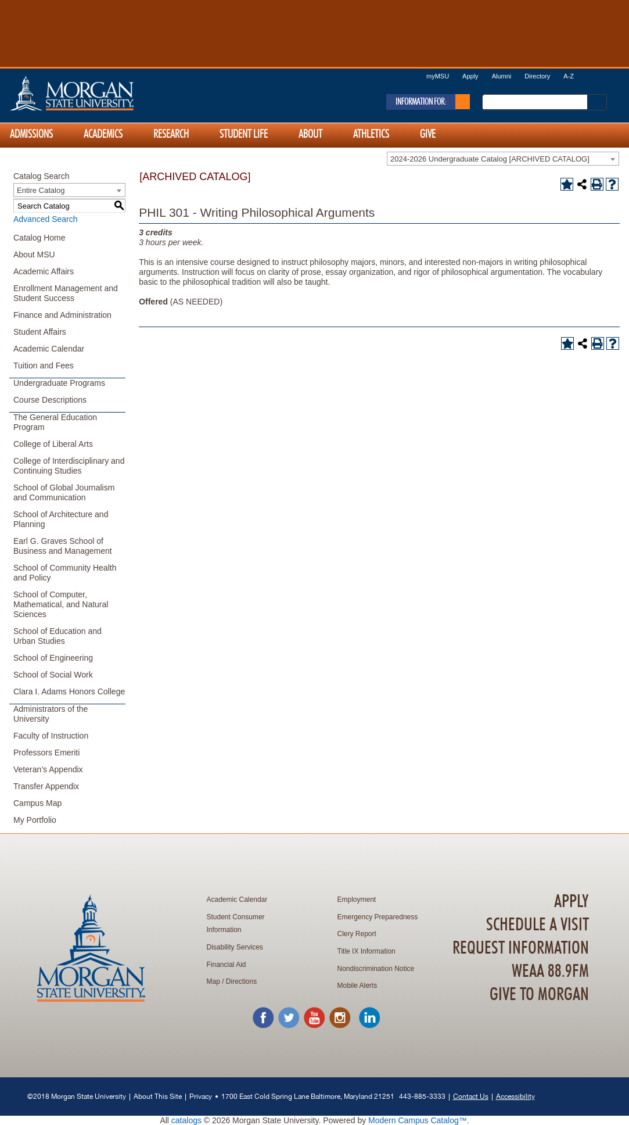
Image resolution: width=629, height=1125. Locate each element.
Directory (537, 76)
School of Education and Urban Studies (57, 636)
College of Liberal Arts (53, 444)
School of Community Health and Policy (64, 572)
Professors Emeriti (46, 752)
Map (213, 981)
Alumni (502, 76)
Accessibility (515, 1096)
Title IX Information (366, 951)
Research (171, 134)
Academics (103, 134)
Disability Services (235, 947)
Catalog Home (39, 237)
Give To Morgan (539, 995)
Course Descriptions (50, 399)
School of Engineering (53, 657)
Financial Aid (226, 965)
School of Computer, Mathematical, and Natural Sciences (60, 604)
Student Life (244, 134)
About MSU (34, 254)
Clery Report (356, 934)
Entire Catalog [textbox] (40, 190)
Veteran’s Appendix (48, 769)
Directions (241, 981)
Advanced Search (45, 219)
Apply (470, 76)
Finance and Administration (62, 315)
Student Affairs (39, 331)
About (310, 134)
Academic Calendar (48, 348)
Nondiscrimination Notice (376, 969)
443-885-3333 (422, 1096)
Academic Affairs (43, 271)
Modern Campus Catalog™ (417, 1120)
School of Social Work (53, 674)
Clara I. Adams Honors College (69, 691)
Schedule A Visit (537, 925)
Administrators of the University (50, 713)
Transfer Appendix (46, 786)
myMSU (437, 76)
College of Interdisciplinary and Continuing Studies (68, 465)
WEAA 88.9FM (550, 971)
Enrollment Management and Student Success (65, 293)
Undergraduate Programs (59, 383)
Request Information (520, 948)
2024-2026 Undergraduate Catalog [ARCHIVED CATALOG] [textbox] (490, 159)
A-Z (568, 76)
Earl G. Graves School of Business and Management (62, 546)
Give (428, 134)
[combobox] (503, 159)
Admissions (31, 134)
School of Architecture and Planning (60, 519)
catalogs (186, 1120)
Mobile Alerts (357, 985)
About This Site (158, 1096)
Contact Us (470, 1096)
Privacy (200, 1096)
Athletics (371, 134)
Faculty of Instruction (50, 735)
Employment (356, 899)
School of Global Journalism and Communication (63, 492)
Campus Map (37, 803)
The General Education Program (55, 422)
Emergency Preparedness (377, 917)
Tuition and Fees (43, 365)
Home (96, 93)
